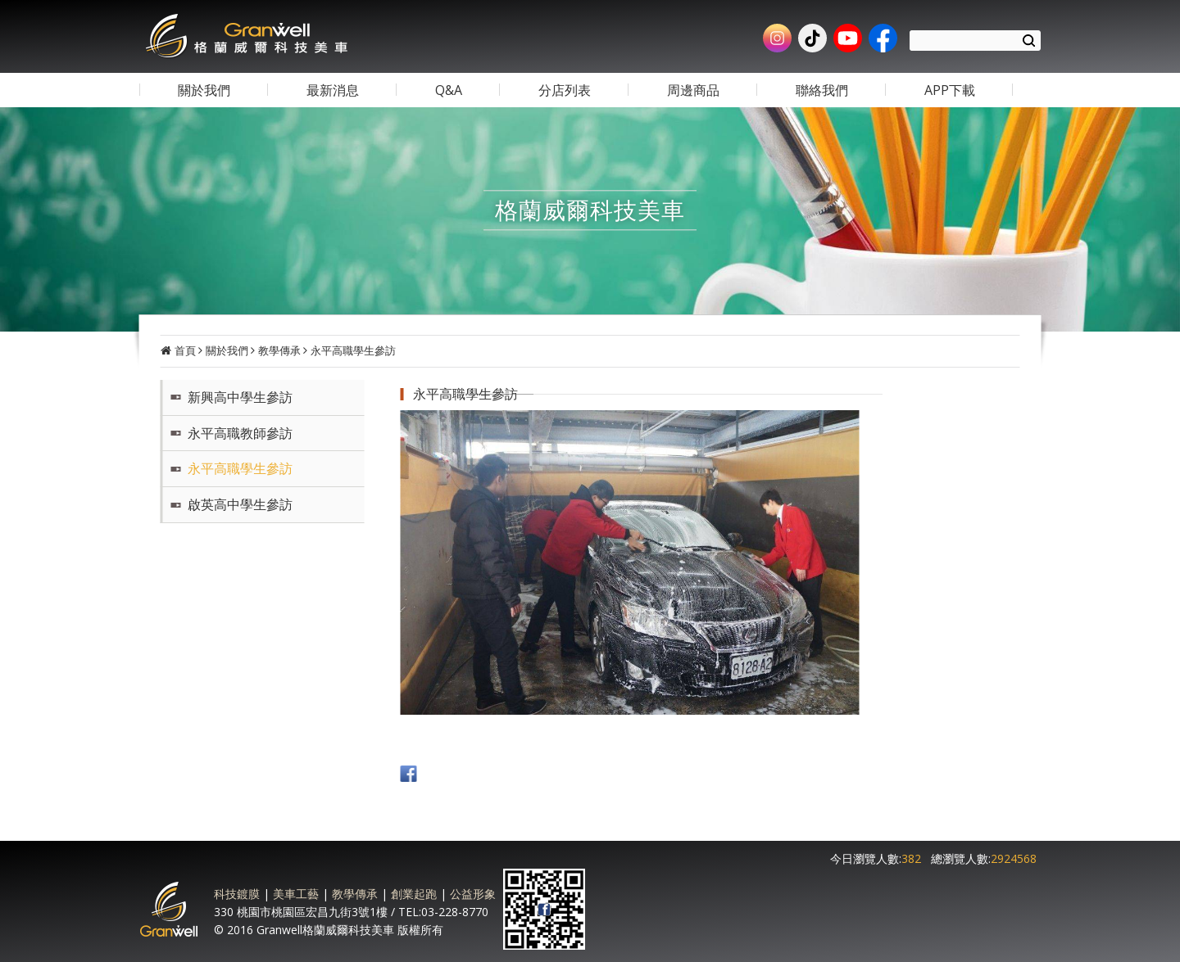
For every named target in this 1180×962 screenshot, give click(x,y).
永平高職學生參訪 (353, 350)
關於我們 (227, 350)
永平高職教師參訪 (240, 433)
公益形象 (472, 893)
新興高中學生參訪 (240, 397)
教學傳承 (279, 350)
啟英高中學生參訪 (240, 504)
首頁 (185, 350)
